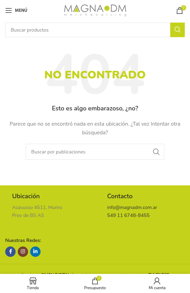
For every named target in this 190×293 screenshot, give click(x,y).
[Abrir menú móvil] (16, 10)
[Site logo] (95, 10)
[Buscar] (95, 30)
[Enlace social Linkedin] (35, 251)
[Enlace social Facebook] (10, 251)
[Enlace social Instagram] (23, 251)
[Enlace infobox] (47, 205)
